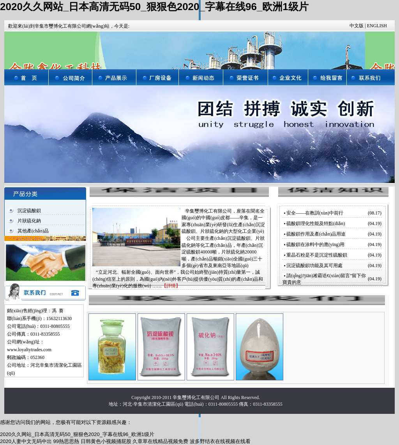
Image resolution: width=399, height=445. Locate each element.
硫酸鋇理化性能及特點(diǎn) (315, 223)
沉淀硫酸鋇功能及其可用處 (314, 265)
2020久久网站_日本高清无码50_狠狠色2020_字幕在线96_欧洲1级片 (154, 6)
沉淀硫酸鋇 (29, 210)
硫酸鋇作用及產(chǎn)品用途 (316, 234)
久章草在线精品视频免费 (160, 441)
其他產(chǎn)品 (33, 231)
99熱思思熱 (66, 441)
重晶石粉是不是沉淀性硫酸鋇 (316, 255)
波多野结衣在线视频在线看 (220, 441)
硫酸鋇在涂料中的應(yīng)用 (315, 244)
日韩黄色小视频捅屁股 (106, 441)
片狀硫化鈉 (29, 220)
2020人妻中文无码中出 (26, 441)
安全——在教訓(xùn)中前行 (314, 213)
